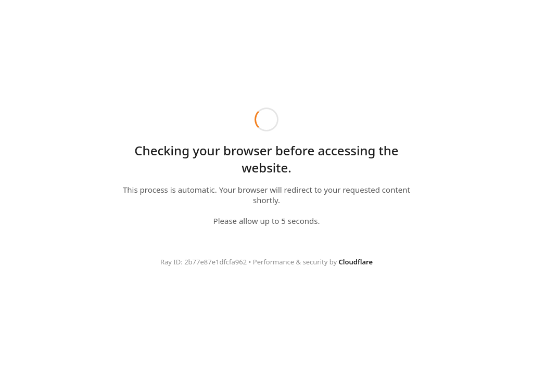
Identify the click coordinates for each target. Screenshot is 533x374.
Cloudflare (355, 261)
